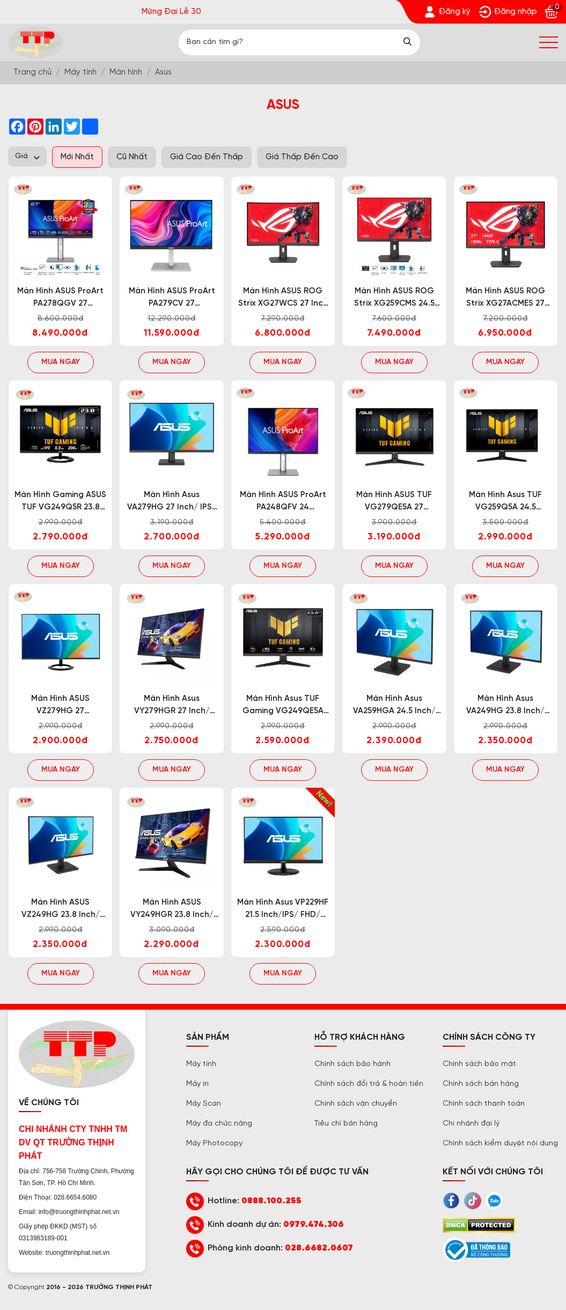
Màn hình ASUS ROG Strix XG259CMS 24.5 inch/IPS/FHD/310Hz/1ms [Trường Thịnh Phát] (394, 298)
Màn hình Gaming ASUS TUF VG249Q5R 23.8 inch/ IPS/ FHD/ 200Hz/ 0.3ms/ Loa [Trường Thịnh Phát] (60, 502)
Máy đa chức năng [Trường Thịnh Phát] (219, 1124)
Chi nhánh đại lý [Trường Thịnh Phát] (471, 1124)
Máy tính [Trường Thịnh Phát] (201, 1064)
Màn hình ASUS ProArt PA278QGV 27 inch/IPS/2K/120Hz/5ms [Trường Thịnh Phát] (60, 298)
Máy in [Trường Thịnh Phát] (197, 1084)
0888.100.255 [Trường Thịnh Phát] (271, 1200)
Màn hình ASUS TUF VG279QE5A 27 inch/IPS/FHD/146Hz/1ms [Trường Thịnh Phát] (394, 502)
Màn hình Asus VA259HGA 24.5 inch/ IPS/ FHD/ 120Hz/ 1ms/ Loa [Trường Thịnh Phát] (394, 705)
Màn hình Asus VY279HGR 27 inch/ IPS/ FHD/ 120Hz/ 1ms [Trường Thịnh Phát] (172, 705)
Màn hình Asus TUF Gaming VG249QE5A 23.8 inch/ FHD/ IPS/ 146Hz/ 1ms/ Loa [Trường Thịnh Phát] (283, 705)
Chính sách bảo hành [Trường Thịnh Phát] (352, 1064)
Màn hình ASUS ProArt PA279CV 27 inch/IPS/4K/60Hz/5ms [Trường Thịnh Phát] (172, 298)
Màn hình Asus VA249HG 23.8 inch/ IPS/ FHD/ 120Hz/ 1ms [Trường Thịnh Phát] (505, 705)
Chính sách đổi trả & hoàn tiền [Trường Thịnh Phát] (368, 1084)
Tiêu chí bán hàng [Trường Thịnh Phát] (346, 1124)
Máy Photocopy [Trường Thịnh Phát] (214, 1143)
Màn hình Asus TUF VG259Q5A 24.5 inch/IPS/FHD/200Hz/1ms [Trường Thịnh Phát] (505, 502)
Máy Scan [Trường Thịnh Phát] (203, 1104)
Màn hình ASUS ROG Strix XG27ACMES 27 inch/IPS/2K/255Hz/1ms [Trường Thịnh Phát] (505, 298)
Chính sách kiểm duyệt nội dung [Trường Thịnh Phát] (500, 1143)
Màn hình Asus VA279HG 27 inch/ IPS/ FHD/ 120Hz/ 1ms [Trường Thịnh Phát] (171, 502)
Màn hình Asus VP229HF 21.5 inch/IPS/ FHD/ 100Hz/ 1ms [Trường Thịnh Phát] (282, 909)
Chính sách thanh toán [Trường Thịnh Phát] (484, 1104)
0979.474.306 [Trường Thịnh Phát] (313, 1224)
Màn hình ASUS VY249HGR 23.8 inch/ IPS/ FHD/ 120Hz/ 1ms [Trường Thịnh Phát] (172, 909)
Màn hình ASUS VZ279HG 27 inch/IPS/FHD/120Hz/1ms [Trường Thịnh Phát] (60, 705)
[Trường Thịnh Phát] (447, 12)
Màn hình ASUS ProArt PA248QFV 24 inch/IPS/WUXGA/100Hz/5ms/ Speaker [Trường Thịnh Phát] (283, 502)
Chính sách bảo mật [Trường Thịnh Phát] (479, 1064)
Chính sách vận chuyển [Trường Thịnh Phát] (355, 1104)
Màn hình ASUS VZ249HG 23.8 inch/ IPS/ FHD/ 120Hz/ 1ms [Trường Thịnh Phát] (60, 909)
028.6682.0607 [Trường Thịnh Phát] (319, 1248)
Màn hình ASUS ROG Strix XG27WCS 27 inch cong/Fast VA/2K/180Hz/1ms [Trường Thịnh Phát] (283, 298)
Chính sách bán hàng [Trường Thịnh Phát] (481, 1084)
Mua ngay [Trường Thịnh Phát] (60, 362)
